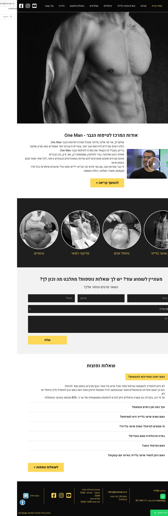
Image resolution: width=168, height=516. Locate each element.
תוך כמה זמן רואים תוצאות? (131, 407)
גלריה (44, 6)
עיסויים (22, 253)
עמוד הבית (140, 6)
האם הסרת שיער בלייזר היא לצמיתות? (125, 417)
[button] (150, 513)
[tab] (132, 376)
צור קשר (32, 6)
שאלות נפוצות (60, 6)
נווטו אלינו (17, 495)
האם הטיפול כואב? (136, 446)
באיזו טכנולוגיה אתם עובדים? (130, 436)
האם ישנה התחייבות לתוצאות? (129, 377)
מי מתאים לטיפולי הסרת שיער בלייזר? (125, 426)
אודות (126, 6)
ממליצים (77, 6)
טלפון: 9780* (142, 490)
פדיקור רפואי (63, 253)
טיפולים (91, 6)
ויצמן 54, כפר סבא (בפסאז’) (101, 498)
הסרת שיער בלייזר (109, 6)
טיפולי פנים (104, 253)
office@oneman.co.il (100, 492)
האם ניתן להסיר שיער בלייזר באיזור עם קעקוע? (119, 455)
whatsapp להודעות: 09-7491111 (134, 500)
